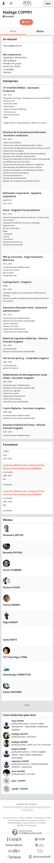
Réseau (40, 31)
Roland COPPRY (19, 749)
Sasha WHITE (10, 639)
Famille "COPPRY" (20, 788)
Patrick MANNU (11, 604)
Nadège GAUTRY (20, 734)
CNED (6, 451)
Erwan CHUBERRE (12, 570)
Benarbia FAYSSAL (12, 552)
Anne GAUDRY (18, 771)
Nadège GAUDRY (20, 742)
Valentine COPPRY (20, 761)
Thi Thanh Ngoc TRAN (15, 657)
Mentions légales (14, 823)
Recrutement (39, 818)
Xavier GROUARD (12, 692)
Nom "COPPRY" (19, 780)
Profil (13, 31)
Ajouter (27, 21)
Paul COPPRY (18, 720)
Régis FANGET (10, 622)
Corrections (41, 823)
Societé (48, 818)
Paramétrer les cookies (36, 820)
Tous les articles (29, 823)
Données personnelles (17, 820)
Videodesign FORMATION (17, 674)
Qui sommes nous (10, 818)
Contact (21, 818)
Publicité (29, 818)
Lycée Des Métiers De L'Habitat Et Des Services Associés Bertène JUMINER (23, 467)
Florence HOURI (11, 587)
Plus (27, 705)
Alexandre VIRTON (13, 535)
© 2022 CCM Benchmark (27, 825)
